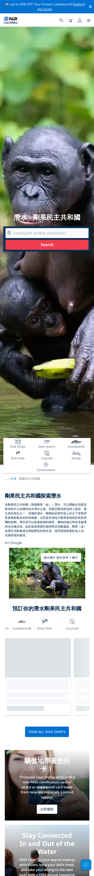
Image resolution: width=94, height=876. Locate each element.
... (7, 479)
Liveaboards (22, 624)
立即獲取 (47, 809)
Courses (72, 624)
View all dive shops (47, 732)
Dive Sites (44, 624)
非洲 (13, 479)
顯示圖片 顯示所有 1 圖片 (61, 557)
